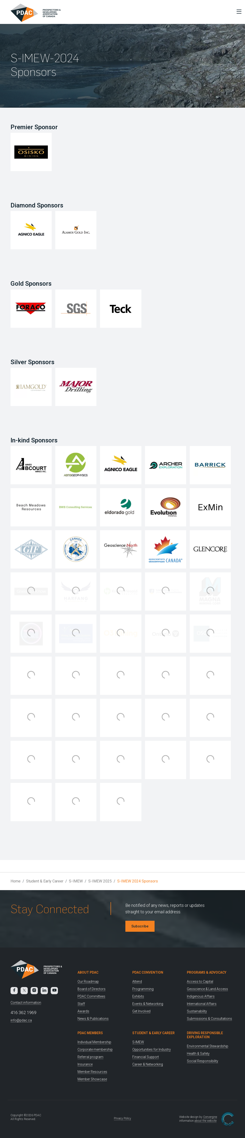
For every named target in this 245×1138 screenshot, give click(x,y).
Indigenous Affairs (201, 996)
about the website (206, 1120)
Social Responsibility (202, 1061)
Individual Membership (94, 1042)
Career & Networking (147, 1064)
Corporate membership (95, 1049)
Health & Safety (198, 1053)
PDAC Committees (91, 996)
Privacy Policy (122, 1118)
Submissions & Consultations (209, 1019)
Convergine (210, 1117)
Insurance (85, 1064)
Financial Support (145, 1057)
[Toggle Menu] (237, 11)
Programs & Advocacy (206, 972)
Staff (81, 1004)
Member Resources (92, 1072)
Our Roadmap (88, 981)
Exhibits (138, 996)
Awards (83, 1011)
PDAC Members (90, 1033)
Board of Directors (92, 989)
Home (16, 881)
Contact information (26, 1002)
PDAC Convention (147, 972)
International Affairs (202, 1004)
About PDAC (88, 972)
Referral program (90, 1057)
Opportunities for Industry (151, 1049)
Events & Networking (147, 1004)
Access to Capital (200, 981)
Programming (143, 989)
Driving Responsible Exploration (205, 1035)
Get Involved (141, 1011)
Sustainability (197, 1011)
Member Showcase (92, 1079)
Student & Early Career (44, 881)
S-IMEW (76, 881)
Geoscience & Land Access (207, 989)
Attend (137, 981)
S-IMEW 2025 (100, 881)
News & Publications (93, 1019)
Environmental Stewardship (207, 1046)
